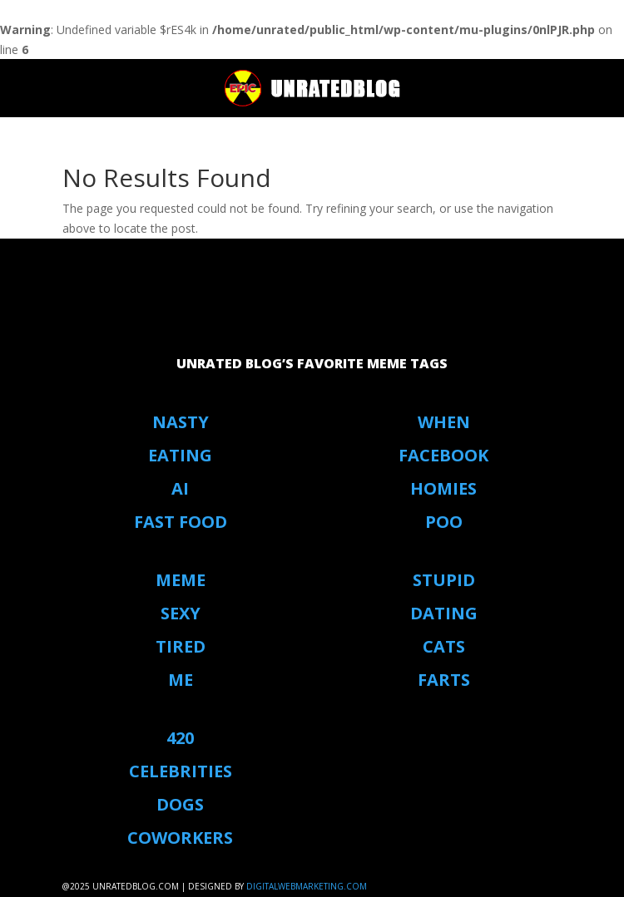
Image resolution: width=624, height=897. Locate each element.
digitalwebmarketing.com (306, 886)
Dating (444, 613)
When (444, 422)
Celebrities (180, 771)
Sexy (181, 613)
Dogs (180, 804)
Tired (181, 646)
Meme (181, 580)
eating (180, 455)
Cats (444, 646)
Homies (443, 488)
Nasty (180, 422)
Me (180, 679)
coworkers (180, 837)
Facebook (443, 455)
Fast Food (180, 521)
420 (180, 738)
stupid (444, 580)
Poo (444, 521)
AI (180, 488)
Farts (444, 679)
